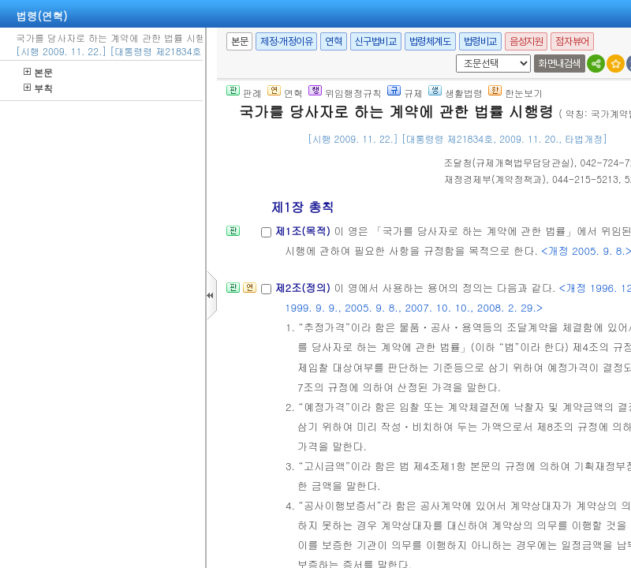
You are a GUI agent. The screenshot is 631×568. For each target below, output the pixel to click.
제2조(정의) (304, 287)
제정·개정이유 (286, 41)
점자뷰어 (571, 41)
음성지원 (526, 41)
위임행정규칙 (345, 92)
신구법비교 (376, 41)
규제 (405, 92)
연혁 (333, 41)
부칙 (38, 88)
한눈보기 (515, 92)
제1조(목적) (304, 230)
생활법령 (455, 92)
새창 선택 (453, 54)
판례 (244, 92)
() (509, 162)
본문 (38, 72)
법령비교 (480, 41)
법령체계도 (430, 41)
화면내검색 (560, 63)
